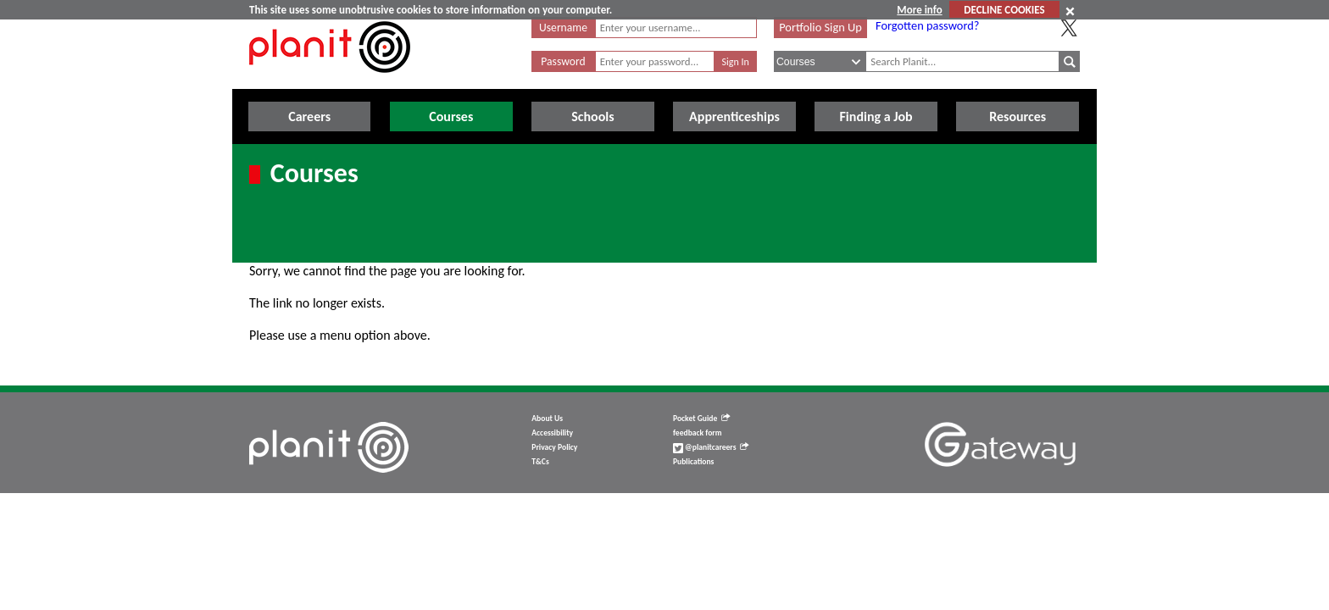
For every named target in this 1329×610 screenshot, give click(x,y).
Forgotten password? (927, 25)
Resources (1017, 116)
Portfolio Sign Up (820, 27)
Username (563, 27)
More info (919, 9)
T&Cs (539, 462)
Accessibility (552, 433)
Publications (693, 462)
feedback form (697, 433)
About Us (547, 418)
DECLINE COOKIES (1004, 9)
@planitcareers (711, 447)
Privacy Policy (554, 447)
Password (563, 61)
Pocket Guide (701, 418)
